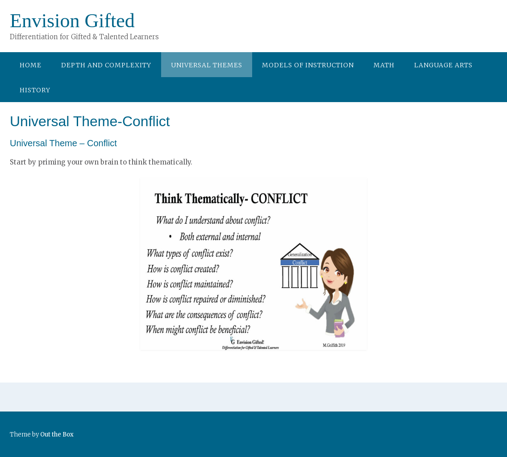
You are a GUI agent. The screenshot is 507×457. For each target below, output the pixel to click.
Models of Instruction (308, 65)
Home (31, 65)
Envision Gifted (72, 21)
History (35, 90)
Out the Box (57, 434)
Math (384, 65)
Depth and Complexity (106, 65)
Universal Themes (206, 65)
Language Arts (443, 65)
